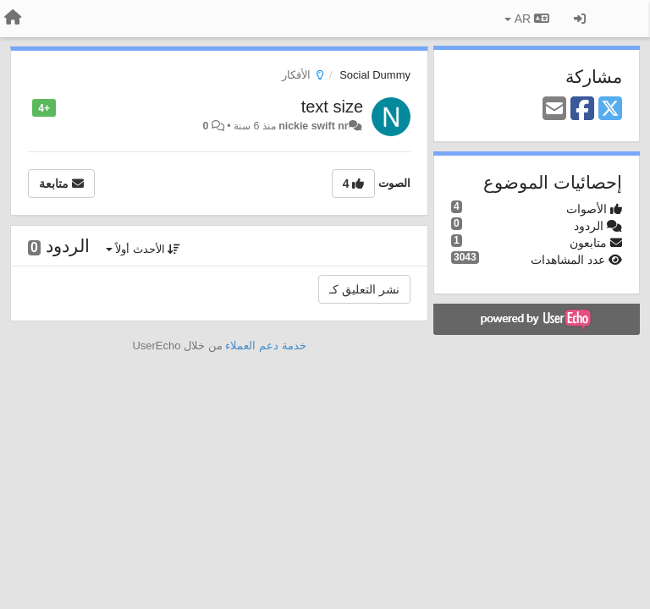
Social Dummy (374, 75)
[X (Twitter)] (610, 109)
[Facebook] (582, 109)
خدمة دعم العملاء (265, 345)
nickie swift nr (313, 126)
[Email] (554, 109)
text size (332, 106)
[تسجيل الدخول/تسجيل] (580, 18)
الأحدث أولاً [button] (143, 249)
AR (526, 18)
